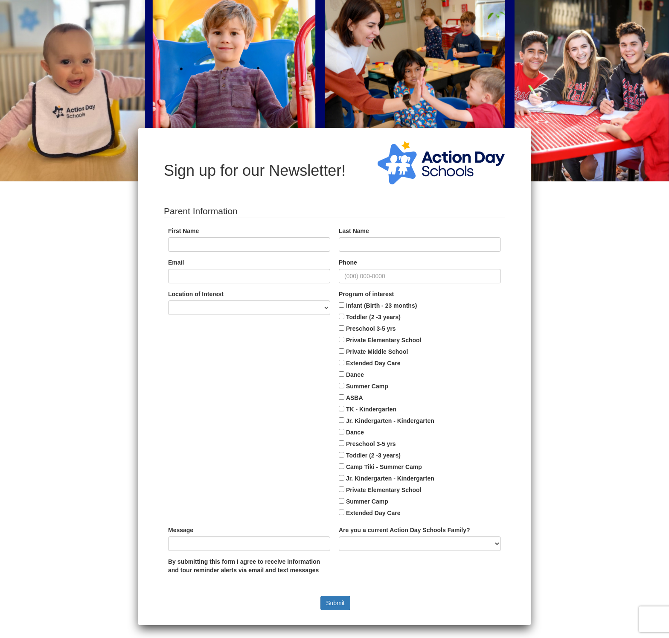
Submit (335, 603)
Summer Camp (367, 386)
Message (180, 530)
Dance (355, 374)
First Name (183, 230)
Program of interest (366, 294)
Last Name (354, 230)
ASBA (354, 397)
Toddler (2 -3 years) (373, 317)
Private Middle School (377, 351)
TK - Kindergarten (371, 409)
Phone (348, 262)
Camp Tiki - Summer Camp (384, 466)
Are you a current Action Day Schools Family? (404, 530)
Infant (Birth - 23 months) (381, 305)
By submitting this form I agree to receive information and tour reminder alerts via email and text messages (244, 566)
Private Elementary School (384, 340)
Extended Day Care (373, 363)
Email (176, 262)
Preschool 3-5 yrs (371, 328)
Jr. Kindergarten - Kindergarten (390, 420)
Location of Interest (196, 294)
